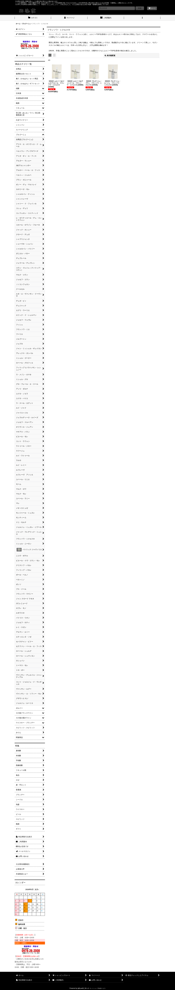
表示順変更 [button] (110, 55)
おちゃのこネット (83, 988)
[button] (142, 18)
